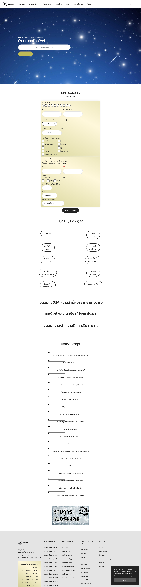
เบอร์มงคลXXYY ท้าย (86, 561)
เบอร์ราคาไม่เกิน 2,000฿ (50, 506)
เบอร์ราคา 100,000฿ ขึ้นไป (51, 547)
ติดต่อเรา (89, 4)
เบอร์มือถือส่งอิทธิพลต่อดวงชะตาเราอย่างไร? (70, 387)
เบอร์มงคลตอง (84, 515)
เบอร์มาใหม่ (48, 184)
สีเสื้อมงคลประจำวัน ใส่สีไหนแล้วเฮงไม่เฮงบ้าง (70, 438)
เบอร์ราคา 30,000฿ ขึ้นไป (51, 540)
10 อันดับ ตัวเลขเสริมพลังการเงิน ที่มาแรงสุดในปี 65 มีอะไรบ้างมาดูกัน (71, 402)
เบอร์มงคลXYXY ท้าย (86, 538)
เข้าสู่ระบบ (101, 498)
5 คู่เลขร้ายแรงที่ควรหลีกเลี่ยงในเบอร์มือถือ (70, 343)
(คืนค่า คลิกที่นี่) (70, 97)
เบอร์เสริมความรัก (48, 198)
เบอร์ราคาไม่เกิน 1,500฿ (50, 502)
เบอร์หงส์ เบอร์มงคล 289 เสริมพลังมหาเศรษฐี (70, 416)
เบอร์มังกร (83, 504)
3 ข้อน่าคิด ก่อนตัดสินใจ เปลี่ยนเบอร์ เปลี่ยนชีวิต (70, 431)
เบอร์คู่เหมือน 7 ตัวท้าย (86, 564)
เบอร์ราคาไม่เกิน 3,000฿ (50, 509)
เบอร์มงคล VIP (84, 500)
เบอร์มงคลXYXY (85, 530)
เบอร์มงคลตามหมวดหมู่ (105, 509)
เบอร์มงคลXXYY (85, 553)
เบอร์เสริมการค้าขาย (48, 210)
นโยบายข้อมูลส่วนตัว (119, 576)
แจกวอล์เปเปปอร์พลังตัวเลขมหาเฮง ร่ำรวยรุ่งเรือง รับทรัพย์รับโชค (70, 394)
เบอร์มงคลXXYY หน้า (86, 557)
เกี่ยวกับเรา (101, 513)
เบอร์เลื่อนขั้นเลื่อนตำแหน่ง (93, 210)
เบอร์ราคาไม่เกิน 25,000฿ (51, 532)
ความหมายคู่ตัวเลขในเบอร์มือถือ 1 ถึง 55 (70, 365)
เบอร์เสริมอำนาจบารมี (48, 236)
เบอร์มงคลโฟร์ (84, 527)
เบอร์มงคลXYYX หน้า (86, 545)
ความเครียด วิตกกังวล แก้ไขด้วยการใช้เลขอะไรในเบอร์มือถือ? (70, 320)
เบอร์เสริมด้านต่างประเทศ (48, 223)
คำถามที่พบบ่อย (78, 4)
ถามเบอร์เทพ (58, 4)
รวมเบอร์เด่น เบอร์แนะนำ (70, 379)
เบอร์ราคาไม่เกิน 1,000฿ (50, 498)
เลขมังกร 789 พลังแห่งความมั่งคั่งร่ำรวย (70, 409)
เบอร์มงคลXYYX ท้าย (86, 549)
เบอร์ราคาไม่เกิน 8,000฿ (50, 517)
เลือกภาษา (108, 583)
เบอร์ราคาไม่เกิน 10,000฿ (51, 521)
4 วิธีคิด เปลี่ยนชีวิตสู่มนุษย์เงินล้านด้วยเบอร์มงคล (70, 424)
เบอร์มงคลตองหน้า (85, 519)
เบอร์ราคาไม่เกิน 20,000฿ (51, 528)
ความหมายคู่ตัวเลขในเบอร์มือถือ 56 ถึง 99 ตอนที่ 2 (70, 372)
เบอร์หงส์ (83, 508)
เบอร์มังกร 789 (93, 234)
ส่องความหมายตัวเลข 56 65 (70, 313)
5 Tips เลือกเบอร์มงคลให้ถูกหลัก (70, 357)
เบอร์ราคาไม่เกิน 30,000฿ (51, 536)
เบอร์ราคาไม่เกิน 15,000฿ (51, 524)
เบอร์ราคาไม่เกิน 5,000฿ (50, 513)
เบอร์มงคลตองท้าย (85, 523)
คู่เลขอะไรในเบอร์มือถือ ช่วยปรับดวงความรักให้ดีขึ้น (70, 446)
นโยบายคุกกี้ (130, 576)
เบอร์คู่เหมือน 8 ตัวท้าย (86, 568)
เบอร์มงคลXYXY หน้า (86, 534)
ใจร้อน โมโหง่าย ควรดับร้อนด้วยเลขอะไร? (70, 350)
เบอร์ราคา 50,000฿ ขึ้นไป (51, 543)
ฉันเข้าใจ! (125, 580)
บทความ (68, 4)
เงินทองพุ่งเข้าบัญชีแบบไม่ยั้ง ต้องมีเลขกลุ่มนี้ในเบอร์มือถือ (70, 335)
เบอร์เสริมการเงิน (93, 185)
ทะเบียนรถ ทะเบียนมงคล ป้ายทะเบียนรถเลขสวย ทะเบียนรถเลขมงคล (70, 306)
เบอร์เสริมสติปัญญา (93, 198)
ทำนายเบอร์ (22, 4)
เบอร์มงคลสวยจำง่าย (86, 511)
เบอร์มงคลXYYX (85, 542)
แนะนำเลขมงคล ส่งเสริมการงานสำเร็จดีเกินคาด (70, 328)
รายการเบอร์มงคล (34, 4)
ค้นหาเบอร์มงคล (47, 4)
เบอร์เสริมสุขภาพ (93, 223)
